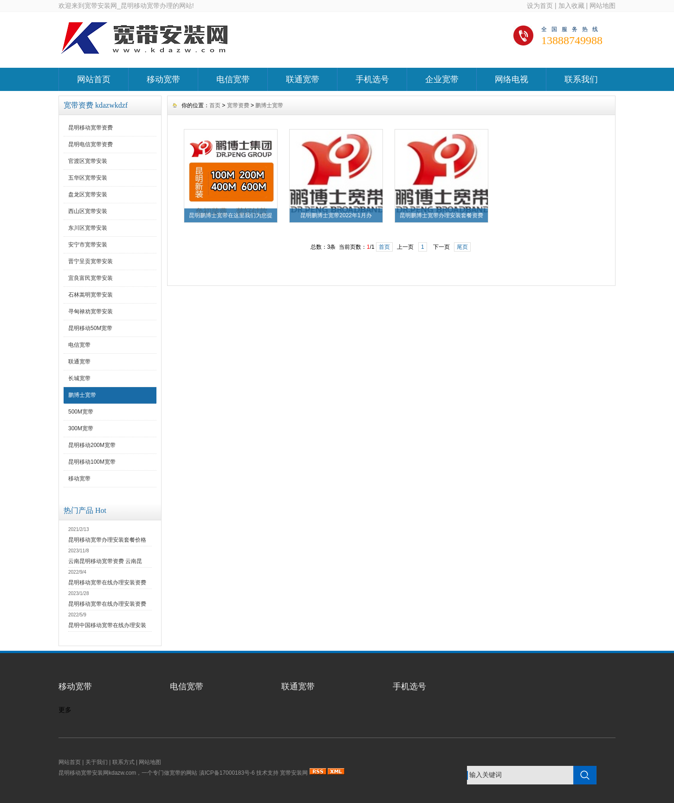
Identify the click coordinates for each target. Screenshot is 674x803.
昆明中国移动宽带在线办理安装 (107, 625)
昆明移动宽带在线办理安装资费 (107, 582)
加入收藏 (571, 5)
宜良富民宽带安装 (90, 278)
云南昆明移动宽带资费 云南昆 (105, 561)
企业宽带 (442, 79)
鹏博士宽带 (82, 395)
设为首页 (540, 5)
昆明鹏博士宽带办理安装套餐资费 (441, 215)
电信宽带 (233, 79)
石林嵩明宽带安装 (90, 294)
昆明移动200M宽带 (92, 445)
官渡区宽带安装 (87, 161)
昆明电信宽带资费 (90, 144)
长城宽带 (79, 378)
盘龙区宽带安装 (87, 194)
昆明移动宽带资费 (90, 127)
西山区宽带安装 (87, 211)
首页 (214, 105)
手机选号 (372, 79)
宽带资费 (238, 105)
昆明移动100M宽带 (92, 462)
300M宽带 (80, 428)
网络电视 (511, 79)
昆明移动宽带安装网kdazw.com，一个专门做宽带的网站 (127, 773)
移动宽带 (163, 79)
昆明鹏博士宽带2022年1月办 (335, 215)
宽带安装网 (294, 773)
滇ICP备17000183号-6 (227, 773)
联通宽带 (302, 79)
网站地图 (603, 5)
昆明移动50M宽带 (90, 328)
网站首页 (93, 79)
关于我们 (96, 762)
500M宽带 (80, 411)
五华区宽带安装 (87, 178)
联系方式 (123, 762)
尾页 (462, 247)
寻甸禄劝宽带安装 (90, 311)
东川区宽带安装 (87, 228)
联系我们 (581, 79)
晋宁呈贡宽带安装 (90, 261)
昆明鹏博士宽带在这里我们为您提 (230, 215)
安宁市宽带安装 (87, 244)
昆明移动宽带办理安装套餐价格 (107, 540)
